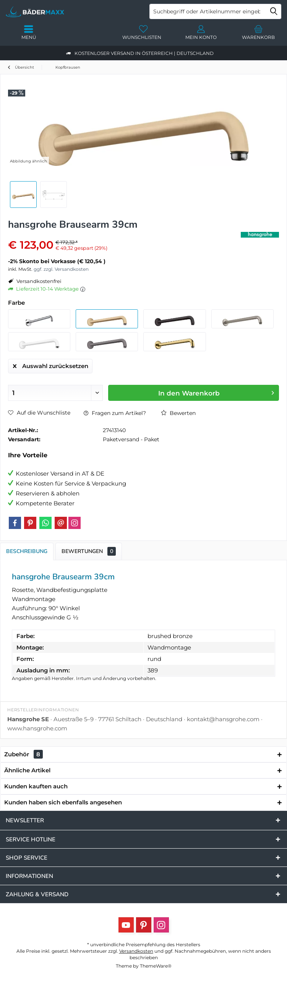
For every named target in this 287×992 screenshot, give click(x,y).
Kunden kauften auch (36, 786)
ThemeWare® (156, 966)
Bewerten (178, 413)
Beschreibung (26, 551)
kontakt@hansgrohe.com (223, 719)
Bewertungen (89, 551)
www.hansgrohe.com (37, 728)
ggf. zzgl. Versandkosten (61, 269)
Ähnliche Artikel (27, 770)
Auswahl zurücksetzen (50, 365)
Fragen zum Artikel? (115, 413)
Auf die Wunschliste (39, 412)
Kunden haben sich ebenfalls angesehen (63, 802)
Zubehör (23, 754)
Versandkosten (136, 951)
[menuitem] (258, 32)
